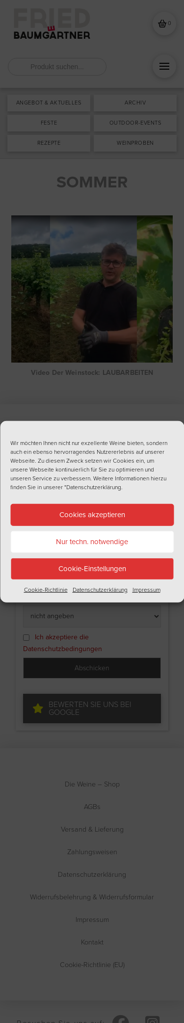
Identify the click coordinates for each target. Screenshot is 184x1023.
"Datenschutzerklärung (92, 486)
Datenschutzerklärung (100, 589)
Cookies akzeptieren (92, 514)
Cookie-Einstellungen (92, 568)
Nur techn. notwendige (92, 541)
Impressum (146, 589)
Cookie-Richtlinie (46, 589)
